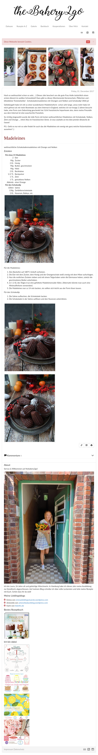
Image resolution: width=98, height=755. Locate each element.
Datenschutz (19, 749)
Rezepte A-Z (22, 26)
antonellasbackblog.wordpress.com (33, 603)
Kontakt (85, 26)
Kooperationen (59, 26)
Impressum (8, 749)
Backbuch (45, 26)
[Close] (93, 41)
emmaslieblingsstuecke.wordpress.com (32, 600)
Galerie (34, 26)
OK (88, 42)
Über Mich (73, 26)
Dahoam (9, 26)
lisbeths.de (19, 606)
